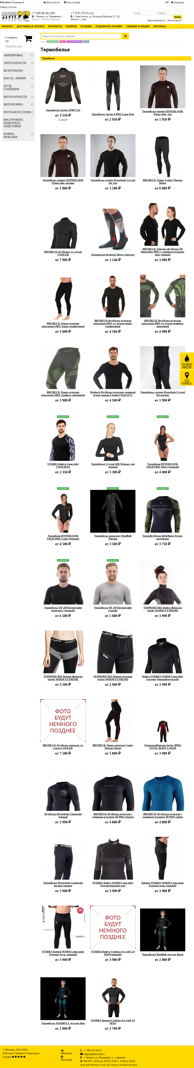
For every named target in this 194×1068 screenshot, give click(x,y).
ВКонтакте (66, 1053)
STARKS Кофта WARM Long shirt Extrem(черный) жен (112, 884)
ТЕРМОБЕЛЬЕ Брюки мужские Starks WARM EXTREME (112, 678)
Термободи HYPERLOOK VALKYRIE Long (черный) (63, 537)
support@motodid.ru (94, 1054)
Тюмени (19, 1053)
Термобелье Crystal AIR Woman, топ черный (113, 465)
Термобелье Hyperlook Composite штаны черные (63, 884)
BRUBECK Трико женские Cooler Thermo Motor (113, 747)
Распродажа (74, 42)
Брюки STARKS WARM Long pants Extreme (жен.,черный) (162, 884)
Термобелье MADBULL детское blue (63, 1023)
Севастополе (33, 1053)
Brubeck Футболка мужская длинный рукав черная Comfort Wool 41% (112, 394)
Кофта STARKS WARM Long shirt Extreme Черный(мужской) (162, 678)
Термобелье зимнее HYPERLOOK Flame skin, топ (162, 113)
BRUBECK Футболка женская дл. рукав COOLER (63, 747)
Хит (63, 42)
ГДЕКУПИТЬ (187, 378)
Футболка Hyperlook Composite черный (63, 815)
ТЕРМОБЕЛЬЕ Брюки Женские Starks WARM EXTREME (63, 678)
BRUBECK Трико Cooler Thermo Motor (162, 181)
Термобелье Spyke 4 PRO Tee (63, 110)
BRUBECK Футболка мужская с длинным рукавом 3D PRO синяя (163, 815)
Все (86, 42)
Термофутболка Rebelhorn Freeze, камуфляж (163, 537)
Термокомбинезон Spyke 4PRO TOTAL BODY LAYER (162, 747)
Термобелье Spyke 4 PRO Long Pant (112, 114)
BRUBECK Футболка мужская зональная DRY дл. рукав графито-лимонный (162, 323)
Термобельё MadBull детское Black (162, 954)
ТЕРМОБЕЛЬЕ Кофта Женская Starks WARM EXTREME (162, 609)
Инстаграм (66, 1059)
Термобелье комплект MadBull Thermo (112, 537)
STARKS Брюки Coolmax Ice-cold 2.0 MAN (113, 1022)
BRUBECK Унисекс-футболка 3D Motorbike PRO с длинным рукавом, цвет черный (163, 252)
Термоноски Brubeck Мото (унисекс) (113, 254)
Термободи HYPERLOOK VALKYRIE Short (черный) (162, 465)
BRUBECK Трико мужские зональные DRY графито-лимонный (63, 394)
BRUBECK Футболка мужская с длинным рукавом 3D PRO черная (113, 815)
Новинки (53, 42)
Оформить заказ (13, 46)
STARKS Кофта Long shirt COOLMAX (63, 465)
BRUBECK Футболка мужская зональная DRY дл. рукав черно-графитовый (113, 323)
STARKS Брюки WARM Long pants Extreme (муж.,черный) (63, 953)
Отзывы (7, 1057)
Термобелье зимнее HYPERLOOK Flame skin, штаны (63, 181)
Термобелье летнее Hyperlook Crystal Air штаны (162, 394)
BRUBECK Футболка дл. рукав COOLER (63, 253)
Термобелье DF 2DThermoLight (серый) (113, 609)
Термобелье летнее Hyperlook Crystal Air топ (113, 181)
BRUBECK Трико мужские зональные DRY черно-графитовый (63, 325)
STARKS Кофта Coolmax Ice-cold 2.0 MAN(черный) (113, 953)
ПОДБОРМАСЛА (187, 361)
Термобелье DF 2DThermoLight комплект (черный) (63, 609)
